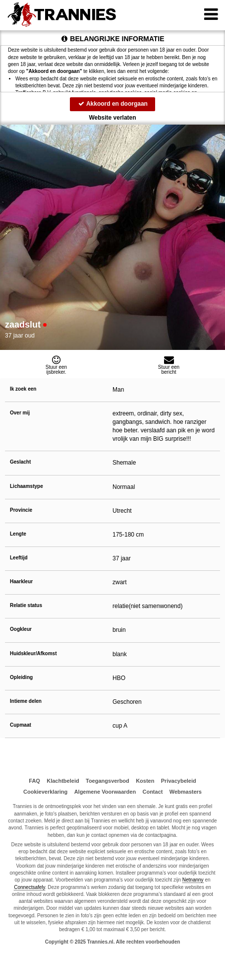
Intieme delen (26, 701)
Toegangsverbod (107, 781)
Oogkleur (21, 629)
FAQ (34, 781)
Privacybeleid (178, 781)
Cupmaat (20, 725)
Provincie (21, 510)
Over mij (20, 412)
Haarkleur (21, 581)
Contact (152, 792)
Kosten (145, 781)
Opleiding (21, 677)
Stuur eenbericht (169, 365)
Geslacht (20, 462)
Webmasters (185, 792)
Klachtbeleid (63, 781)
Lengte (18, 534)
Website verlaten (112, 117)
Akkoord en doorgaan (112, 103)
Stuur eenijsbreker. (56, 365)
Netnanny (193, 880)
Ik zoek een (23, 389)
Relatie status (26, 605)
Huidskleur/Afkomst (33, 653)
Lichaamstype (26, 486)
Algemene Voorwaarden (105, 792)
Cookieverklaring (45, 792)
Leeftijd (19, 557)
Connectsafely (29, 887)
